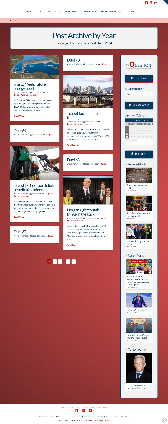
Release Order (139, 104)
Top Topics (139, 153)
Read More (19, 116)
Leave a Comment (29, 95)
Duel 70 (73, 60)
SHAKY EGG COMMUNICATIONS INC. (93, 420)
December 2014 (139, 120)
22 (127, 137)
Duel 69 (20, 130)
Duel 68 (73, 159)
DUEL (104, 64)
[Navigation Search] (141, 12)
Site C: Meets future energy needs (30, 86)
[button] (165, 2)
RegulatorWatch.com (71, 407)
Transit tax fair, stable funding (83, 115)
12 (68, 262)
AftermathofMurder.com (95, 407)
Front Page (139, 77)
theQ (16, 95)
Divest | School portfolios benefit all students (34, 187)
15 (127, 134)
